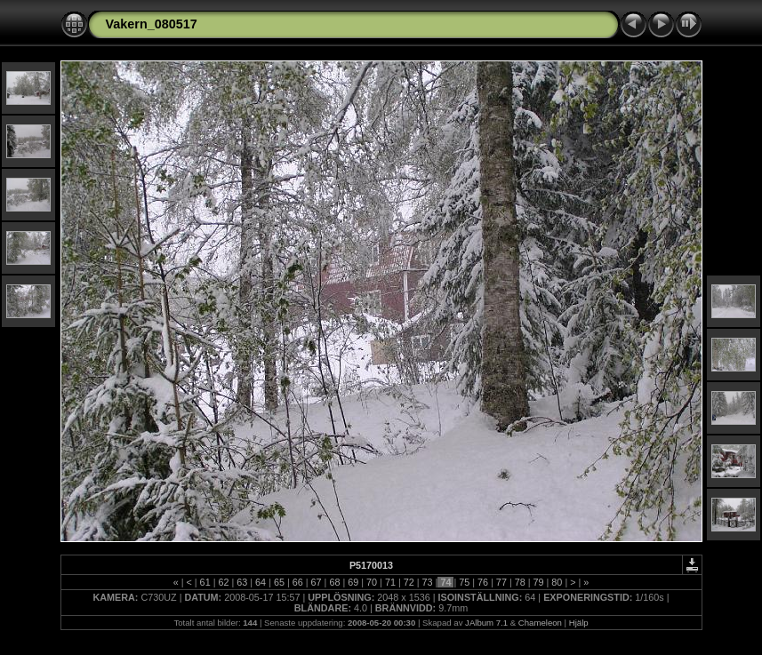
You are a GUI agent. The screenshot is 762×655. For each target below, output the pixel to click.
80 (557, 582)
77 (501, 582)
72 (409, 582)
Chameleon (540, 622)
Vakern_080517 (151, 24)
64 (261, 582)
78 (520, 582)
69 (353, 582)
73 (428, 582)
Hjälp (579, 622)
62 (223, 582)
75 (464, 582)
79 (539, 582)
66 (298, 582)
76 (483, 582)
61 (205, 582)
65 (279, 582)
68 (334, 582)
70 (372, 582)
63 (242, 582)
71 (390, 582)
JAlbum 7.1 (486, 622)
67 (317, 582)
